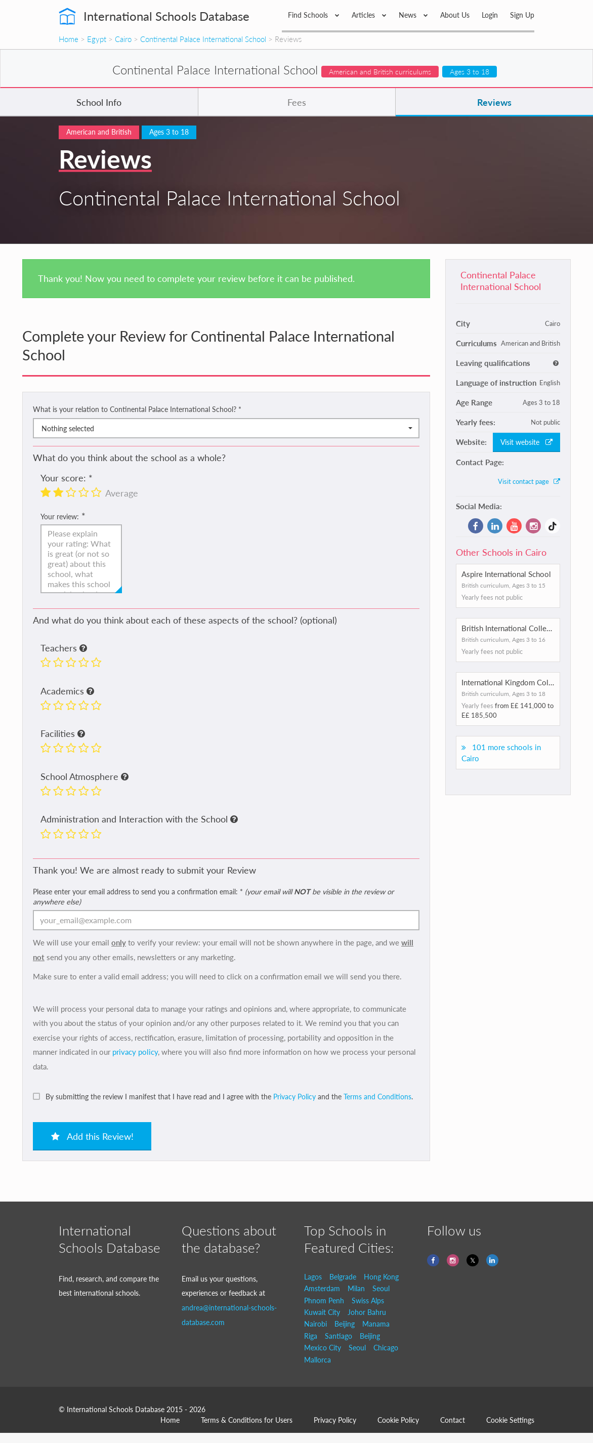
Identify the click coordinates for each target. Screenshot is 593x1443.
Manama (376, 1324)
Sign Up (522, 15)
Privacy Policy (294, 1096)
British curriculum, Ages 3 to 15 (503, 585)
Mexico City (322, 1347)
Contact (452, 1420)
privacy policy (135, 1051)
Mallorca (317, 1359)
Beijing (344, 1324)
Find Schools (314, 15)
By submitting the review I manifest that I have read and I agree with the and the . (229, 1096)
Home (68, 39)
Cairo (123, 39)
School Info (98, 102)
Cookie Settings (510, 1420)
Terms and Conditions (377, 1096)
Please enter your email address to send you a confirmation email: (213, 896)
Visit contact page (529, 481)
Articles (369, 15)
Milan (356, 1288)
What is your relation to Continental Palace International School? (137, 409)
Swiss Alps (368, 1300)
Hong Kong (381, 1276)
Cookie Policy (398, 1420)
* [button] (239, 409)
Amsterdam (322, 1288)
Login (490, 15)
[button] (83, 648)
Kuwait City (322, 1312)
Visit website (526, 442)
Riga (310, 1336)
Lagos (313, 1276)
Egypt (96, 39)
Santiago (338, 1336)
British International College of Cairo (522, 628)
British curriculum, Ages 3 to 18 (503, 693)
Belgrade (342, 1276)
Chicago (385, 1347)
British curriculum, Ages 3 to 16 (503, 639)
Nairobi (315, 1324)
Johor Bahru (367, 1312)
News (413, 15)
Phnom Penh (324, 1300)
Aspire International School (506, 574)
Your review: (59, 516)
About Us (455, 15)
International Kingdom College (512, 682)
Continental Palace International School (203, 39)
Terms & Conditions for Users (246, 1420)
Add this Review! (92, 1136)
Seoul (381, 1288)
